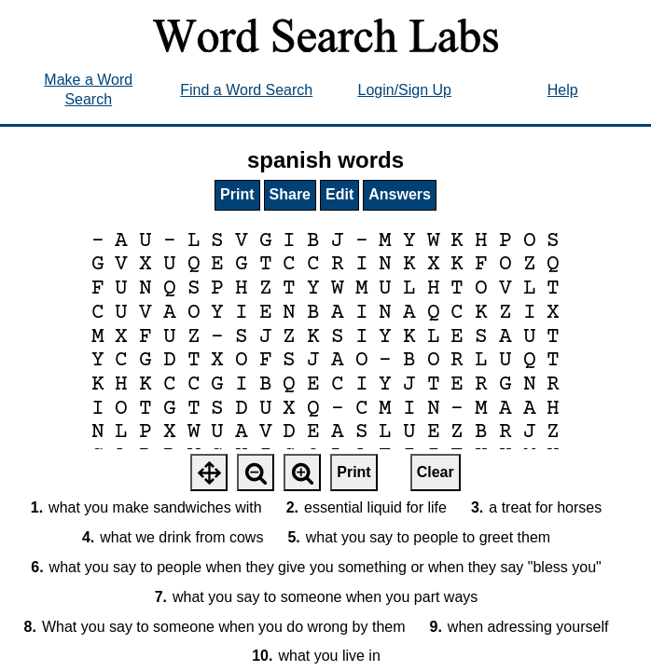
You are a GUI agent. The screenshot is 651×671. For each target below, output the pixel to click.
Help (562, 90)
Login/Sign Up (404, 90)
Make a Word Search (88, 89)
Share (290, 194)
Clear (435, 472)
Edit (339, 194)
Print (237, 194)
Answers (399, 194)
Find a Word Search (246, 90)
